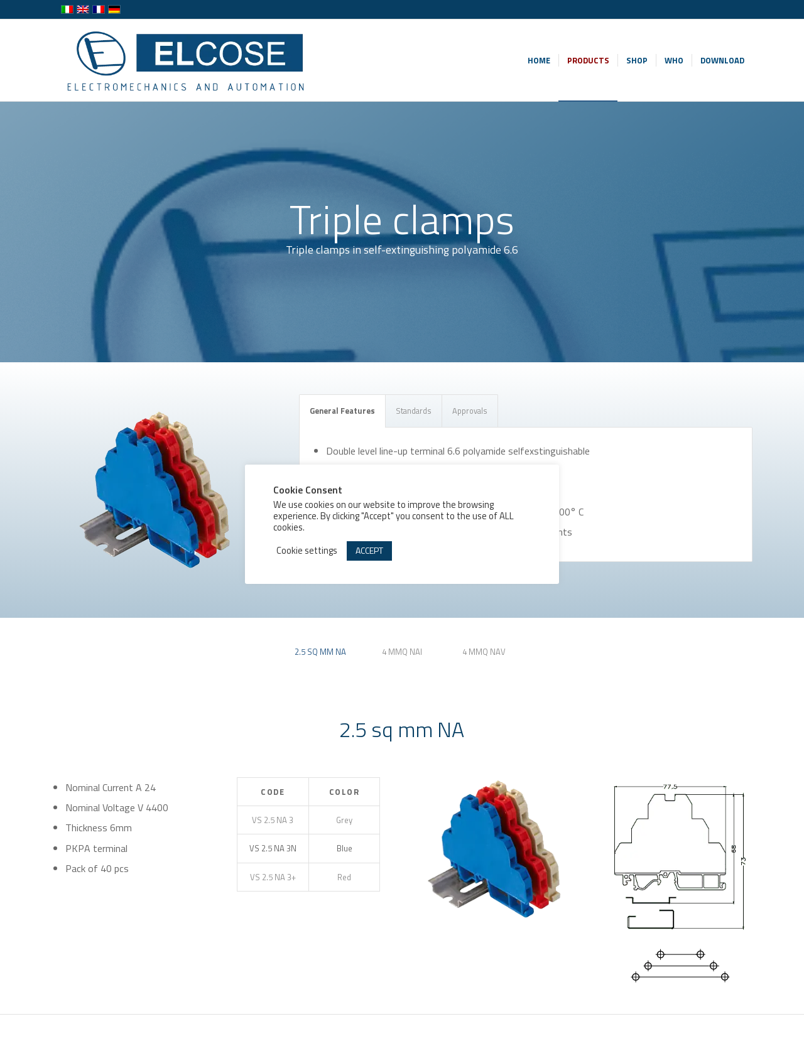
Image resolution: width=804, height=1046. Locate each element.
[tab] (320, 656)
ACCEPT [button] (369, 550)
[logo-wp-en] (189, 60)
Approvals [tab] (469, 410)
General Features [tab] (342, 410)
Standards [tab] (414, 410)
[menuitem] (538, 60)
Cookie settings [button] (306, 550)
